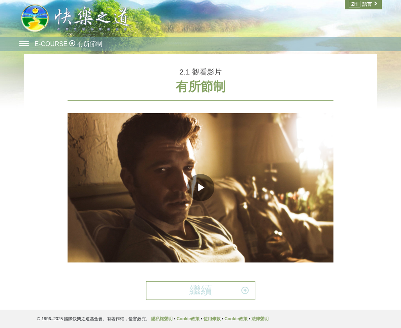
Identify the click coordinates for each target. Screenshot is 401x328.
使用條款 (212, 318)
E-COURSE (52, 44)
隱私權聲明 (162, 318)
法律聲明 (260, 318)
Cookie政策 (188, 318)
